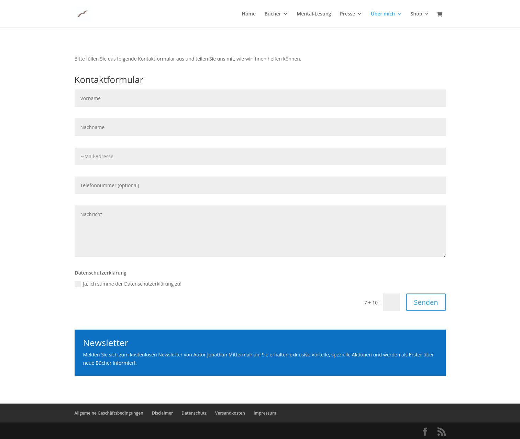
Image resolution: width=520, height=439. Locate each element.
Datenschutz (194, 413)
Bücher (273, 14)
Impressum (265, 413)
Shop (416, 14)
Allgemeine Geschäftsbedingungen (109, 413)
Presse (347, 14)
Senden (426, 302)
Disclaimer (162, 413)
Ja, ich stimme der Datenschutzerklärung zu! (128, 283)
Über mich (383, 14)
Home (249, 14)
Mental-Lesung (314, 14)
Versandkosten (230, 413)
